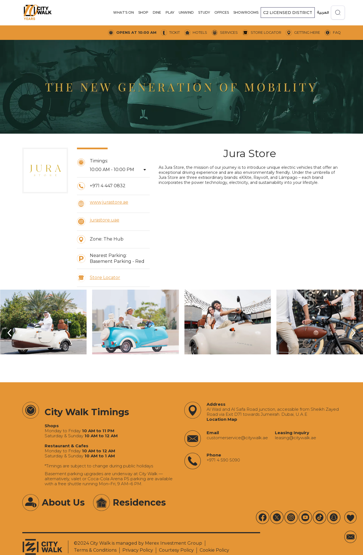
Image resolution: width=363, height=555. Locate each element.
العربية (323, 12)
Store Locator (105, 277)
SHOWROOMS (245, 12)
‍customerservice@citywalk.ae (237, 437)
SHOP (143, 12)
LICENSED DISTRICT (287, 12)
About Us (63, 502)
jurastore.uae (104, 220)
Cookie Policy (214, 550)
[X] (277, 517)
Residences (139, 502)
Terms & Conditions (95, 550)
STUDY (204, 12)
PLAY (170, 12)
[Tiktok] (319, 517)
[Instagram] (291, 517)
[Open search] (338, 13)
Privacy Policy (137, 550)
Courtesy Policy (176, 550)
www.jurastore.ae (109, 202)
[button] (123, 12)
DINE (157, 12)
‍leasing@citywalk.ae (295, 437)
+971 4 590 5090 (223, 460)
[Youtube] (262, 517)
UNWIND (186, 12)
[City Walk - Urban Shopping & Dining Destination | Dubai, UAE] (37, 12)
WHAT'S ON (123, 12)
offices (221, 12)
